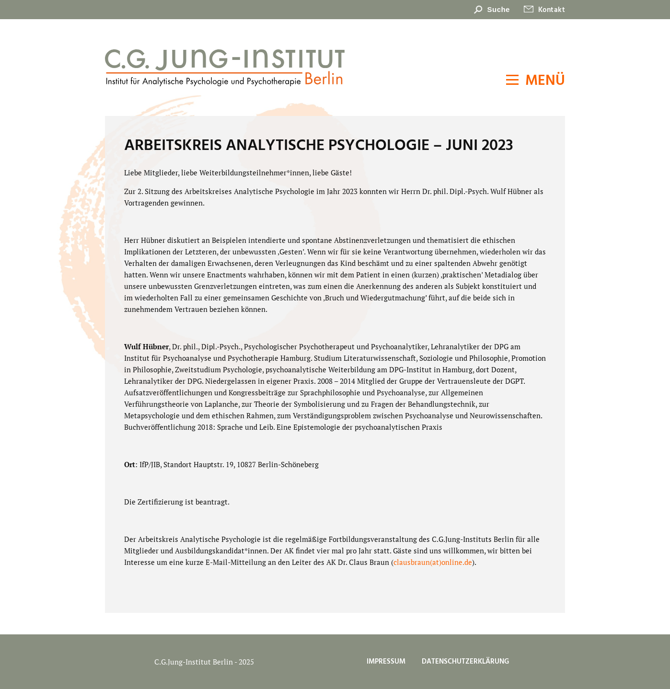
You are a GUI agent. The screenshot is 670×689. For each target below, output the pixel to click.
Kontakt (551, 10)
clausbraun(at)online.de (432, 562)
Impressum (386, 661)
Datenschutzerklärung (465, 661)
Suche (498, 9)
